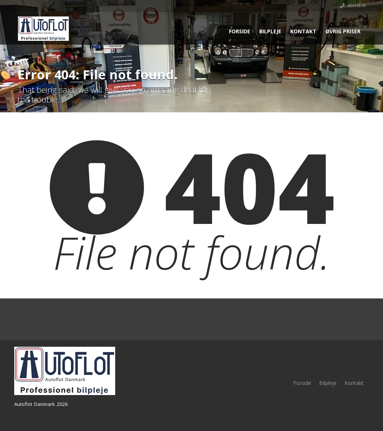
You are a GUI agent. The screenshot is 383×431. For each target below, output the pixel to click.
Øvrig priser (343, 31)
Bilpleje (270, 31)
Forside (239, 31)
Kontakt (303, 31)
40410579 (352, 5)
